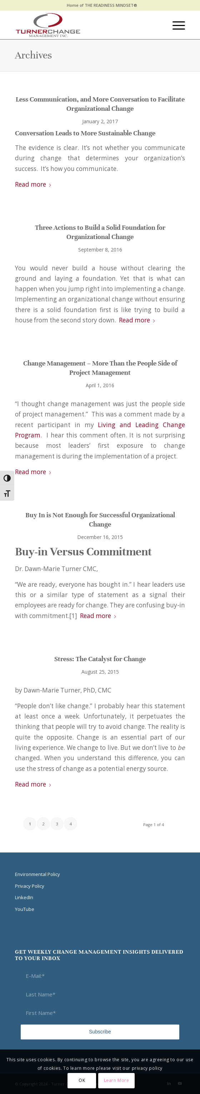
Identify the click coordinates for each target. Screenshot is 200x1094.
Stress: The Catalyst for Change (100, 659)
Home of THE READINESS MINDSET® (102, 5)
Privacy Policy (29, 886)
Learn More (116, 1080)
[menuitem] (102, 5)
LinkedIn (24, 897)
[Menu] (175, 25)
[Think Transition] (83, 25)
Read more (33, 184)
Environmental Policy (37, 874)
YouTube (24, 909)
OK (82, 1080)
